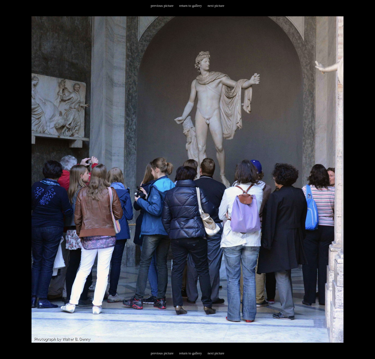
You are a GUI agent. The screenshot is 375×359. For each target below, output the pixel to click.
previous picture (162, 6)
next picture (215, 6)
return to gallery (190, 6)
